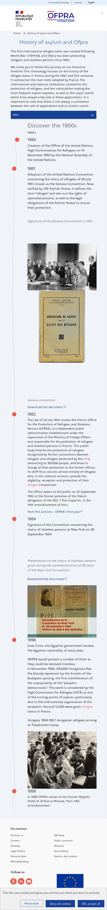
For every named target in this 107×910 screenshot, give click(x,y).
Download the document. (45, 407)
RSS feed (59, 835)
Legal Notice (18, 851)
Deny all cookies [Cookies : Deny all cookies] (60, 903)
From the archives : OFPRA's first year (53, 511)
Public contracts (63, 840)
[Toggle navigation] (101, 13)
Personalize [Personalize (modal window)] (31, 903)
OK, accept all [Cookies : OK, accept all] (91, 903)
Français (78, 2)
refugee (32, 485)
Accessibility (61, 851)
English (91, 2)
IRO (86, 459)
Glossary (59, 845)
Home (16, 33)
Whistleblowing (19, 861)
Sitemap (15, 845)
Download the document (46, 579)
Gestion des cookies (65, 856)
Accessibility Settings (59, 2)
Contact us (17, 835)
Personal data (18, 856)
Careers (15, 840)
